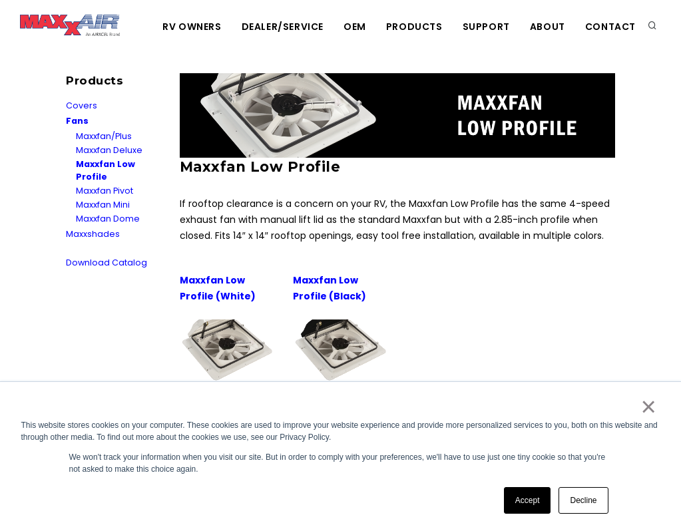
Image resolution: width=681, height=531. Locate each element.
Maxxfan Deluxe (109, 150)
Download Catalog (106, 262)
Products (414, 26)
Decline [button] (583, 500)
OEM (354, 26)
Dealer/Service (283, 26)
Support (486, 26)
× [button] (648, 407)
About (547, 26)
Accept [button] (527, 500)
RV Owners (191, 26)
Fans (77, 120)
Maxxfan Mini (103, 204)
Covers (81, 105)
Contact (610, 26)
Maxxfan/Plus (104, 136)
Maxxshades (93, 234)
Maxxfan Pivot (104, 190)
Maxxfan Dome (108, 218)
